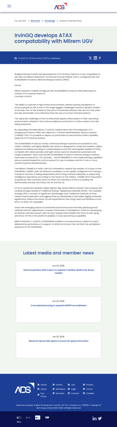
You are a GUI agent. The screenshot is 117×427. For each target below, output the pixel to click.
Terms (89, 389)
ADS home (35, 21)
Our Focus (43, 395)
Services (60, 393)
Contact (75, 393)
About (44, 389)
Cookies (90, 393)
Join (73, 384)
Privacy (89, 384)
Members (60, 389)
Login (73, 389)
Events (59, 384)
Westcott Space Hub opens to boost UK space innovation (58, 341)
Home (44, 384)
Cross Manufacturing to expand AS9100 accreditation (58, 305)
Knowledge (50, 21)
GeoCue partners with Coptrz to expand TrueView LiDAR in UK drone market (58, 271)
